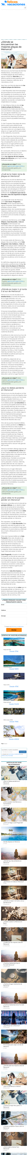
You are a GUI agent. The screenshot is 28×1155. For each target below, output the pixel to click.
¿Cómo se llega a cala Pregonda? (13, 822)
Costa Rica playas (7, 667)
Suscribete (22, 752)
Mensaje (3, 616)
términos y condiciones (17, 626)
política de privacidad (7, 755)
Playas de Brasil (7, 702)
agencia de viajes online (15, 166)
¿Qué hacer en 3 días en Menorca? (13, 881)
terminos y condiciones (15, 754)
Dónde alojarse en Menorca (11, 842)
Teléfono (3, 610)
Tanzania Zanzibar (7, 737)
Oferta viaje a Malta (8, 719)
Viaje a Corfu (6, 684)
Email (2, 604)
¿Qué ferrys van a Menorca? (11, 1025)
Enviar (14, 630)
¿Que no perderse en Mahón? (12, 1086)
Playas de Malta (7, 649)
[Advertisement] (14, 24)
